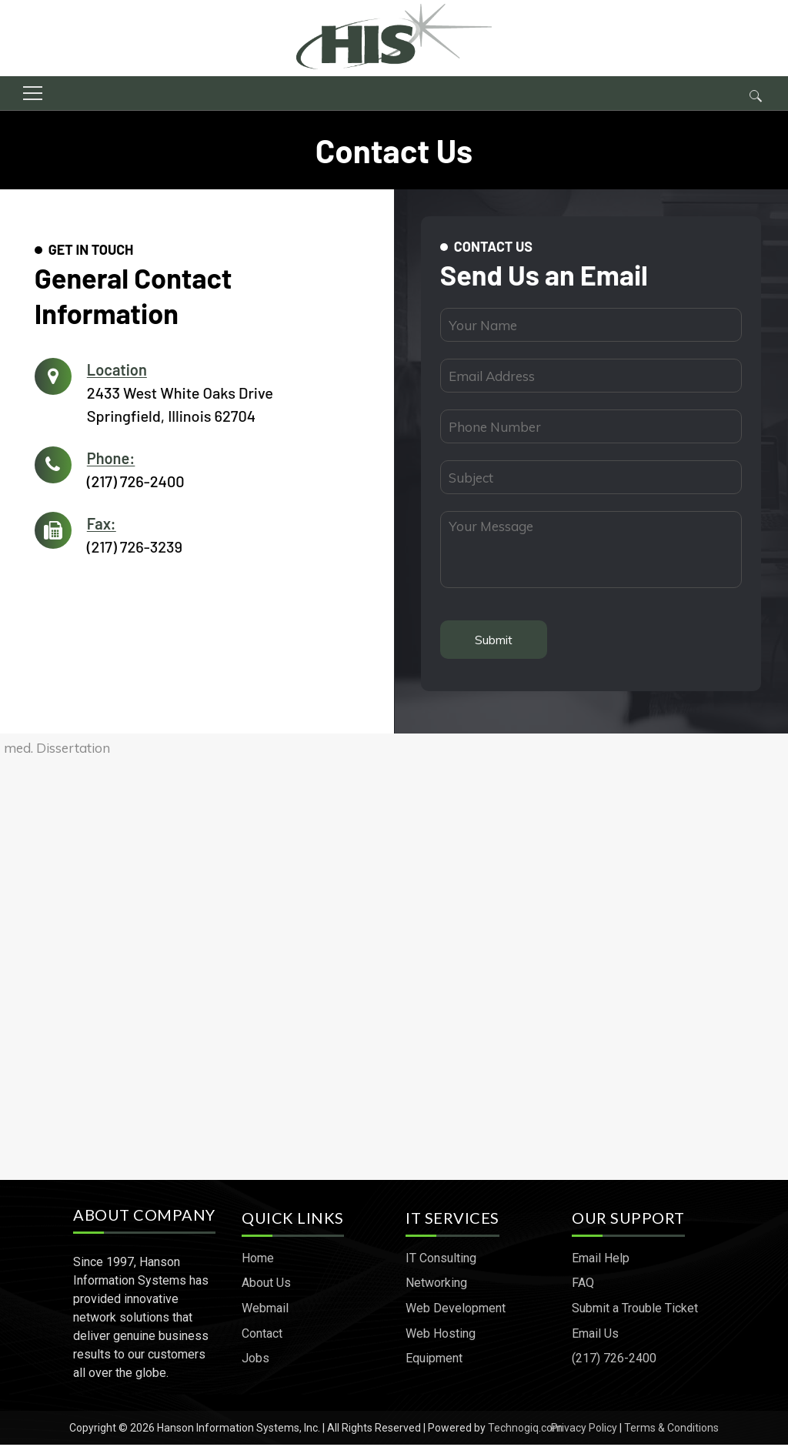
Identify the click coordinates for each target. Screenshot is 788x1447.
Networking (436, 1285)
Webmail (266, 1311)
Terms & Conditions (671, 1430)
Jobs (257, 1361)
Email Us (595, 1335)
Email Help (600, 1260)
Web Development (456, 1311)
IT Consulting (441, 1260)
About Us (267, 1285)
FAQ (583, 1285)
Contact (263, 1335)
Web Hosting (441, 1335)
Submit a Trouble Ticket (635, 1311)
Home (259, 1260)
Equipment (434, 1361)
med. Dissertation (57, 753)
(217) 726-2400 (140, 481)
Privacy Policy (584, 1430)
